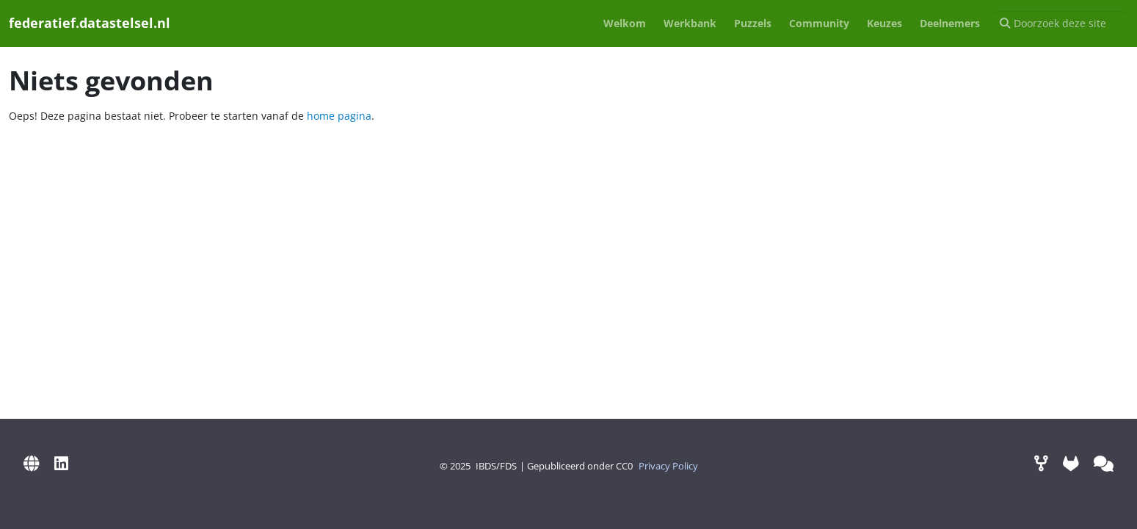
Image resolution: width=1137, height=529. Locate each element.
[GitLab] (1071, 463)
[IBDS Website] (31, 463)
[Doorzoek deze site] (1060, 23)
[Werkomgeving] (1041, 463)
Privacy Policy (668, 466)
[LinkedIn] (61, 463)
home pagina (339, 116)
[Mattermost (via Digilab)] (1104, 463)
